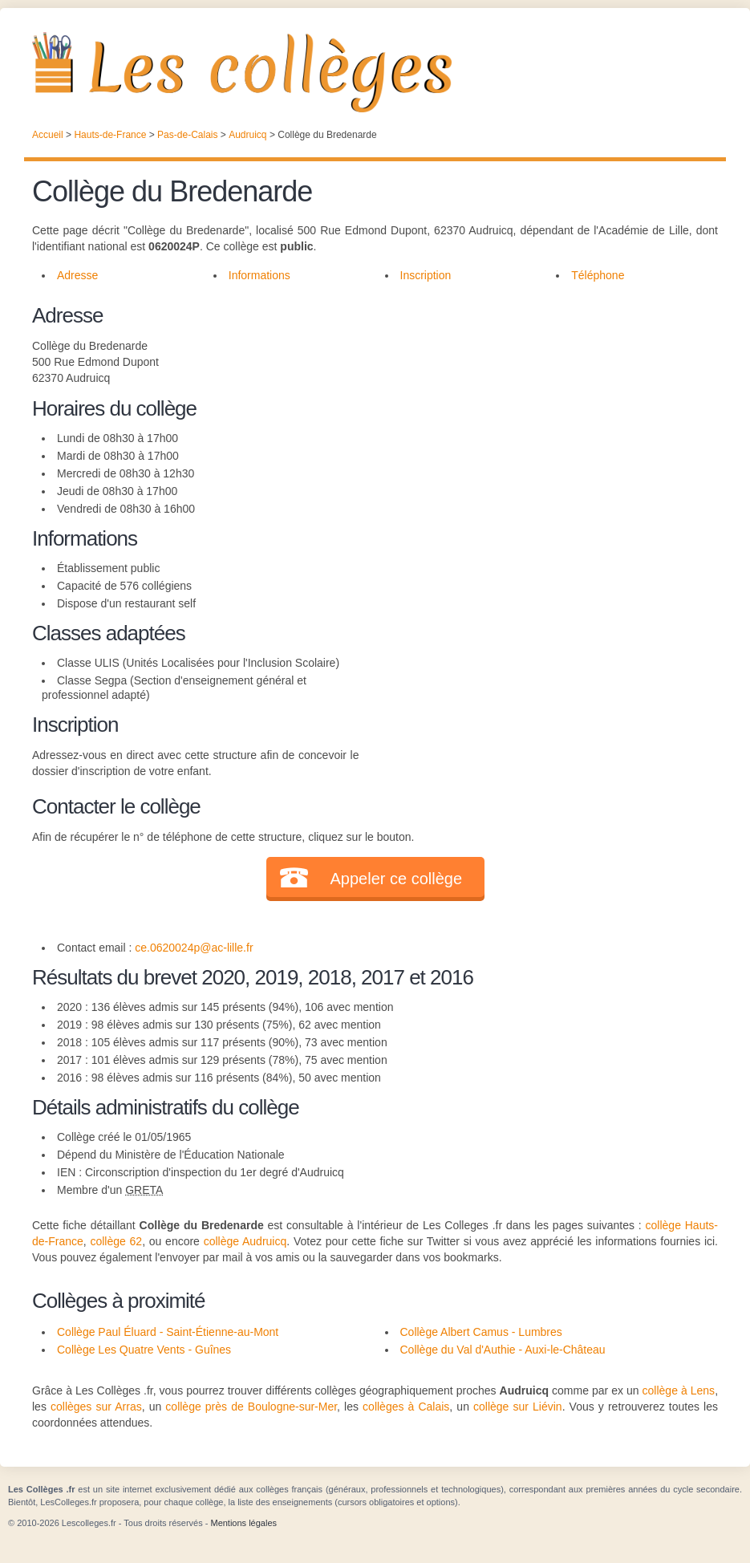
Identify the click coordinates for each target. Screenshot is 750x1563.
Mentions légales (243, 1523)
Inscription (426, 275)
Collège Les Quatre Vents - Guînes (144, 1349)
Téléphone (597, 275)
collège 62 (116, 1241)
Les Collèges (375, 72)
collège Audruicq (245, 1241)
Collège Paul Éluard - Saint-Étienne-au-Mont (167, 1332)
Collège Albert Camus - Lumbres (481, 1332)
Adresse (77, 275)
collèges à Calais (406, 1406)
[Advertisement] (538, 412)
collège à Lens (679, 1390)
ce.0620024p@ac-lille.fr (194, 947)
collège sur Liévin (517, 1406)
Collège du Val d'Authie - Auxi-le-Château (503, 1349)
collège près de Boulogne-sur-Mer (251, 1406)
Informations (259, 275)
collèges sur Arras (96, 1406)
